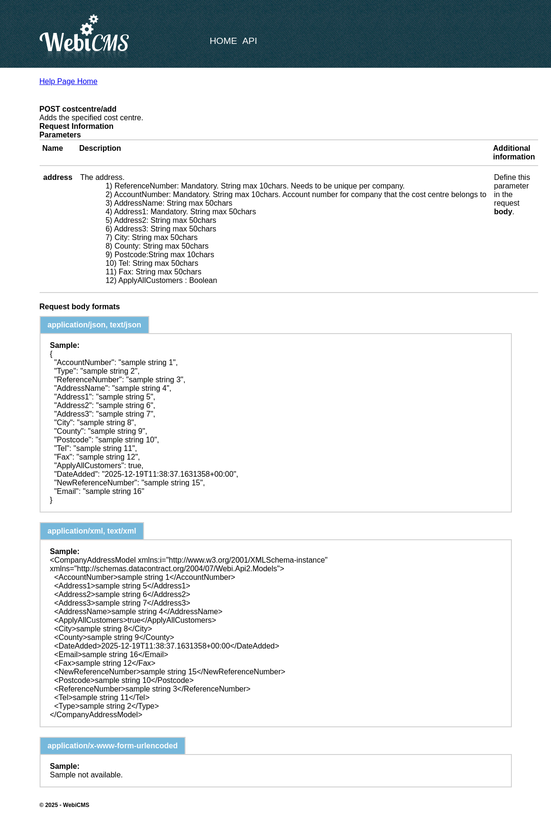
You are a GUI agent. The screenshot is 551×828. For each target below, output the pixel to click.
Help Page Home (69, 81)
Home (224, 41)
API (249, 41)
